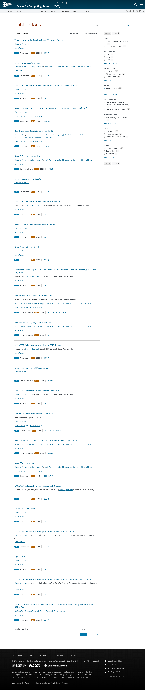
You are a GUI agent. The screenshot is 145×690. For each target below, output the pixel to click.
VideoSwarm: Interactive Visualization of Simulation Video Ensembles (46, 440)
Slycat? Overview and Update (27, 179)
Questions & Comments (76, 661)
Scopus (62, 312)
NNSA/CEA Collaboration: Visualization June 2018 (36, 390)
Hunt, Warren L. (50, 67)
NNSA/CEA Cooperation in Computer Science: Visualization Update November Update (52, 579)
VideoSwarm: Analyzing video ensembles (33, 295)
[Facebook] (123, 11)
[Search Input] (112, 25)
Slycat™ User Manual (24, 463)
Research (19, 3)
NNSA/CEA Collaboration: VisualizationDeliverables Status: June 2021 (45, 85)
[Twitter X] (127, 11)
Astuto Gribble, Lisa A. (73, 135)
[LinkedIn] (140, 11)
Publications (65, 11)
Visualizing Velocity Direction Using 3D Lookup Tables (38, 40)
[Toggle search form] (135, 4)
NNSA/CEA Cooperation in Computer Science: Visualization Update (44, 531)
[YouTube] (130, 11)
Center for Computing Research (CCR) (38, 6)
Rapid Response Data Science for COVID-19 (33, 131)
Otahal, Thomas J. (46, 611)
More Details (20, 48)
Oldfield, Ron (19, 611)
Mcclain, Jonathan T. (36, 137)
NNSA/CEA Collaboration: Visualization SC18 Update (37, 345)
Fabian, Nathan (59, 611)
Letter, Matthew (63, 67)
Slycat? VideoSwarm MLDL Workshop (31, 368)
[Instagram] (136, 11)
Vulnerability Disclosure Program (55, 683)
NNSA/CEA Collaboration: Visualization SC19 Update (37, 201)
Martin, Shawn (75, 67)
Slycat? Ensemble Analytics (27, 63)
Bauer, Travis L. (32, 135)
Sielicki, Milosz (86, 67)
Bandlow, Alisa (19, 135)
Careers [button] (76, 11)
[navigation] (75, 34)
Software (54, 11)
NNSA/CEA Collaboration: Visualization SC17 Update (37, 486)
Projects (44, 11)
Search (86, 11)
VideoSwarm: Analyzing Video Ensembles (33, 322)
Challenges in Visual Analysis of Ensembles (34, 413)
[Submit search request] (128, 25)
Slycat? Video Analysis (24, 508)
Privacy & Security (93, 661)
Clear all (117, 33)
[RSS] (143, 11)
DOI (45, 121)
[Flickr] (133, 11)
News (10, 11)
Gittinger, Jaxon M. (36, 67)
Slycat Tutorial (21, 556)
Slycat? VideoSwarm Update (27, 247)
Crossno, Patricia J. (21, 44)
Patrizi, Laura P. (50, 137)
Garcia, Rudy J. (58, 135)
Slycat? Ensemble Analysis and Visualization (34, 224)
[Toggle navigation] (4, 11)
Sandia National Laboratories (23, 672)
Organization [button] (32, 11)
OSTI (46, 53)
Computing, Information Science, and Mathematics (45, 3)
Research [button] (18, 11)
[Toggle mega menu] (141, 4)
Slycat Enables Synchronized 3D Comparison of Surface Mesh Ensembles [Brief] (50, 108)
